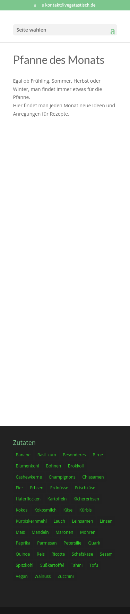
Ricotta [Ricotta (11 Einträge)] (58, 554)
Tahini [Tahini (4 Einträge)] (77, 565)
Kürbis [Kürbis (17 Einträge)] (85, 510)
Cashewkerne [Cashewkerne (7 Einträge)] (29, 477)
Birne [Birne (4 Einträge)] (98, 455)
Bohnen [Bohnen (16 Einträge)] (53, 466)
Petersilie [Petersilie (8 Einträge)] (72, 543)
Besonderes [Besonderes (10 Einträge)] (74, 455)
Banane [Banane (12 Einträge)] (23, 455)
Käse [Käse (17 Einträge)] (67, 510)
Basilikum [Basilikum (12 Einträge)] (46, 455)
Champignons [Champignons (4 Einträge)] (62, 477)
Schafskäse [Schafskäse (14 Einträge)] (82, 554)
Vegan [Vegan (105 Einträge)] (22, 576)
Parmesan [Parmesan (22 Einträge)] (47, 543)
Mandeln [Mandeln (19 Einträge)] (40, 532)
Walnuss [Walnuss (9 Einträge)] (43, 576)
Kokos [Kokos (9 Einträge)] (22, 510)
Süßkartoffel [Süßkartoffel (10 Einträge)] (52, 565)
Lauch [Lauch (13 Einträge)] (59, 521)
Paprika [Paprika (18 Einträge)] (23, 543)
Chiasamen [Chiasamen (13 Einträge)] (93, 477)
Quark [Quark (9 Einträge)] (94, 543)
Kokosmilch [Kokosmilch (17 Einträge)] (45, 510)
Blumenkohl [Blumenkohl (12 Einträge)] (27, 466)
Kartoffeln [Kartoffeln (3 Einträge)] (57, 499)
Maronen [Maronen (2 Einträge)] (64, 532)
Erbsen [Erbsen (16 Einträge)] (36, 488)
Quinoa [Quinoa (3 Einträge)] (23, 554)
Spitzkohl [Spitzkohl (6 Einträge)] (25, 565)
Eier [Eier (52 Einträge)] (19, 488)
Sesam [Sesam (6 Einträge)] (106, 554)
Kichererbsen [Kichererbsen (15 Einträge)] (86, 499)
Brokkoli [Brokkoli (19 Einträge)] (76, 466)
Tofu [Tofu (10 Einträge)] (93, 565)
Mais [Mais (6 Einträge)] (20, 532)
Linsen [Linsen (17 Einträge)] (106, 521)
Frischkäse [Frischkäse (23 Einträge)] (85, 488)
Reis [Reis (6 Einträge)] (41, 554)
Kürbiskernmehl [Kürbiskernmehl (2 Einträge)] (31, 521)
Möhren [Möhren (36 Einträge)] (87, 532)
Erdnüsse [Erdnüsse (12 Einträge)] (59, 488)
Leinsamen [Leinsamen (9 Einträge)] (82, 521)
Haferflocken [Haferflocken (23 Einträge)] (28, 499)
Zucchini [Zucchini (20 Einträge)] (66, 576)
